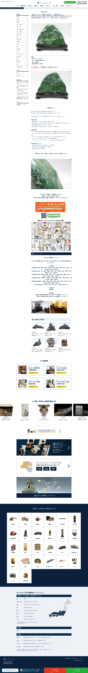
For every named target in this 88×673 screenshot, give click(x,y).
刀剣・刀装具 (19, 24)
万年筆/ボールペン (50, 566)
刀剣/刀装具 (62, 524)
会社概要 (62, 5)
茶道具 (25, 524)
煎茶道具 (18, 61)
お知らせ (18, 75)
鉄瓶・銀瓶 (18, 39)
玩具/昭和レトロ (74, 552)
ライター (74, 566)
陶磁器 (17, 21)
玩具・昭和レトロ (20, 54)
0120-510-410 (9, 663)
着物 (17, 59)
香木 (17, 51)
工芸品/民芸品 (19, 66)
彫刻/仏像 (50, 538)
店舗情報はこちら (33, 372)
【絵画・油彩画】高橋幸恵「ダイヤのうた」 (21, 94)
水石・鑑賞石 (19, 31)
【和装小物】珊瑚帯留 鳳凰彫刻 (22, 87)
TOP (17, 5)
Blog (17, 72)
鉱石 (17, 64)
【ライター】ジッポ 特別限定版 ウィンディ (22, 83)
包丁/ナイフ (62, 566)
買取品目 (30, 5)
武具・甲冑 (18, 26)
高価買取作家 (23, 5)
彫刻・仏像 (18, 34)
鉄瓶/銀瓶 (75, 538)
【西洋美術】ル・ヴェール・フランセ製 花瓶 (22, 90)
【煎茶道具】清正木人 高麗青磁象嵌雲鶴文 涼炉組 (22, 98)
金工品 (17, 36)
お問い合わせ (69, 5)
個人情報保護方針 (68, 658)
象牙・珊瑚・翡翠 (20, 29)
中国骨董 (13, 552)
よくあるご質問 (55, 5)
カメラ (13, 580)
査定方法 (47, 5)
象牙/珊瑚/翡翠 (13, 538)
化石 (38, 566)
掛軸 (17, 44)
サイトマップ (80, 658)
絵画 (17, 46)
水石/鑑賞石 (37, 538)
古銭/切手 (13, 566)
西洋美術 (18, 49)
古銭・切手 (18, 56)
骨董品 (13, 524)
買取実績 (36, 5)
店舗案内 (42, 5)
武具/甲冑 (75, 524)
